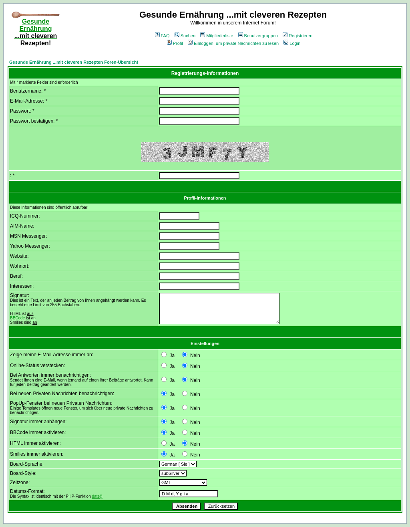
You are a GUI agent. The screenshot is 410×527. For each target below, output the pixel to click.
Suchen (185, 35)
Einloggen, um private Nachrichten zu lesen (233, 43)
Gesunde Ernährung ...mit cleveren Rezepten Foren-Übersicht (73, 62)
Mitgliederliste (216, 35)
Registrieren (297, 35)
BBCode (17, 318)
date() (97, 496)
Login (291, 43)
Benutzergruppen (258, 35)
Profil (175, 43)
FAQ (162, 35)
